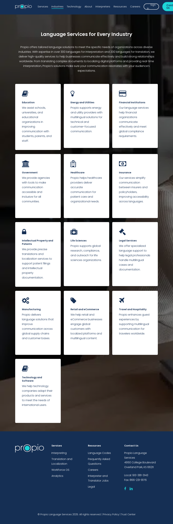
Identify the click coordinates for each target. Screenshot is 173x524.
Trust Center (128, 514)
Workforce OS (60, 470)
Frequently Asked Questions (99, 461)
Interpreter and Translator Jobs (98, 478)
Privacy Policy (111, 514)
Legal (91, 487)
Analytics (57, 476)
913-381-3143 (140, 475)
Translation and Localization (61, 461)
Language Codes (99, 453)
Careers (93, 470)
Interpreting (59, 453)
